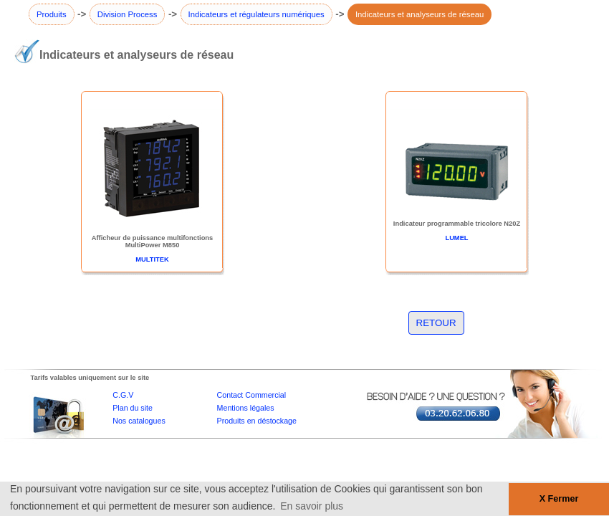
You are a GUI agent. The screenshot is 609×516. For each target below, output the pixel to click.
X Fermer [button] (559, 499)
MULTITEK (151, 259)
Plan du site (132, 407)
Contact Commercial (252, 395)
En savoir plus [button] (311, 506)
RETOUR (436, 322)
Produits (52, 14)
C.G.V (122, 395)
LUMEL (456, 238)
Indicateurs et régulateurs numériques (256, 14)
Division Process (127, 14)
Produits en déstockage (257, 420)
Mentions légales (245, 407)
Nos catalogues (138, 420)
